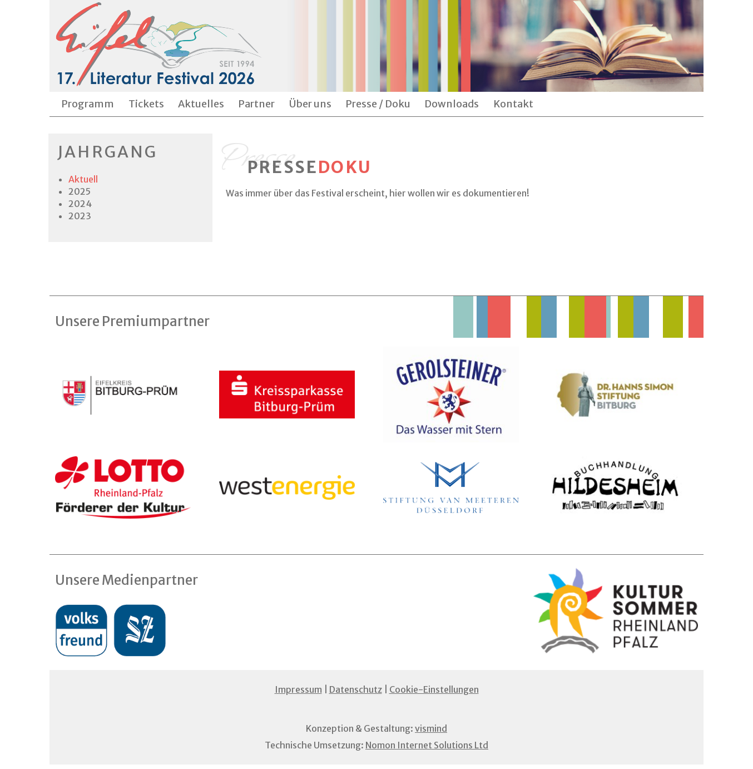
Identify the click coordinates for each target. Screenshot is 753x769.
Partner (256, 103)
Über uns (310, 103)
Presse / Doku (377, 103)
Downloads (451, 103)
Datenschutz (355, 689)
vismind (431, 728)
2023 (79, 215)
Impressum (298, 689)
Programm (87, 103)
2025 (79, 191)
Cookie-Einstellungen (434, 689)
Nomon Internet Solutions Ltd (426, 745)
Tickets (146, 103)
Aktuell (83, 179)
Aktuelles (201, 103)
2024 (80, 203)
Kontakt (513, 103)
